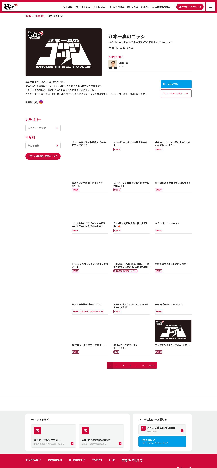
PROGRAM (39, 15)
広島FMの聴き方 (132, 460)
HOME (28, 15)
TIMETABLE (33, 460)
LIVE (112, 460)
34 (143, 365)
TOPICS (97, 460)
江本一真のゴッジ (55, 15)
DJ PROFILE (77, 460)
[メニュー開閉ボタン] (210, 6)
